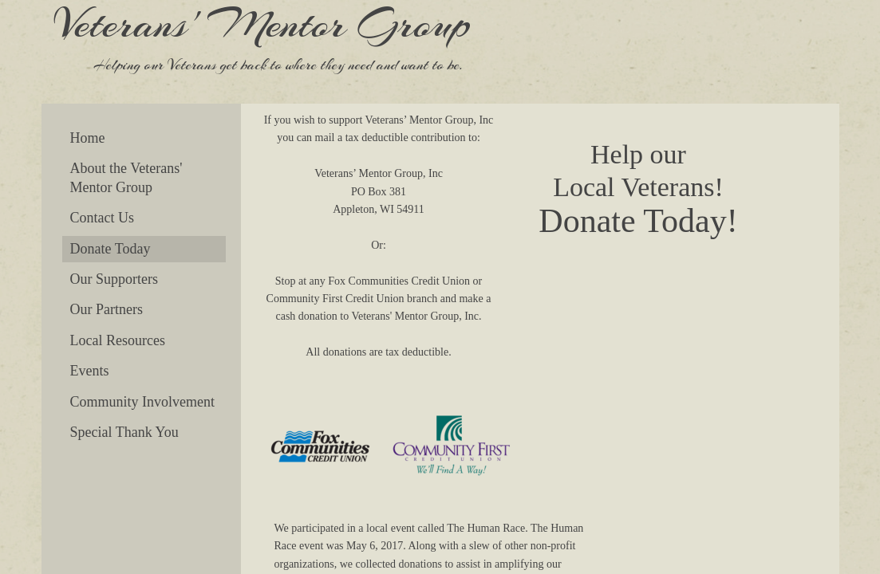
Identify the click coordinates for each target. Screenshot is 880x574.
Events (89, 371)
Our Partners (106, 309)
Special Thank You (124, 432)
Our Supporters (114, 279)
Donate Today (110, 249)
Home (87, 138)
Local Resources (117, 340)
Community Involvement (142, 402)
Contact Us (102, 218)
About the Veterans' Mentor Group (126, 177)
